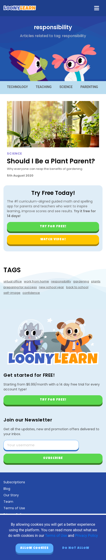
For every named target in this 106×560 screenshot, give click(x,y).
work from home (36, 281)
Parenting (89, 87)
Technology (17, 87)
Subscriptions (14, 482)
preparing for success (20, 287)
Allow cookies (34, 548)
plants (95, 281)
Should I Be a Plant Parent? (51, 161)
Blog (6, 488)
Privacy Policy (86, 535)
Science (66, 87)
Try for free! (53, 226)
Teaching (43, 87)
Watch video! (53, 239)
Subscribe (53, 458)
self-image (11, 293)
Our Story (11, 495)
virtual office (12, 281)
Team (8, 501)
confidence (31, 293)
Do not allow (75, 548)
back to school (77, 287)
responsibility (61, 281)
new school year (51, 287)
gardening (81, 281)
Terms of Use (14, 508)
